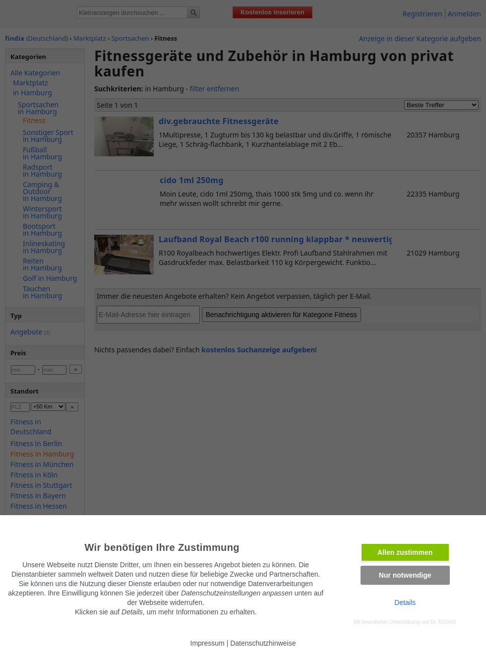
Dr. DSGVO (443, 622)
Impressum (207, 643)
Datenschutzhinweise (263, 643)
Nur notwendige (405, 575)
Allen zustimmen (404, 552)
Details (405, 602)
